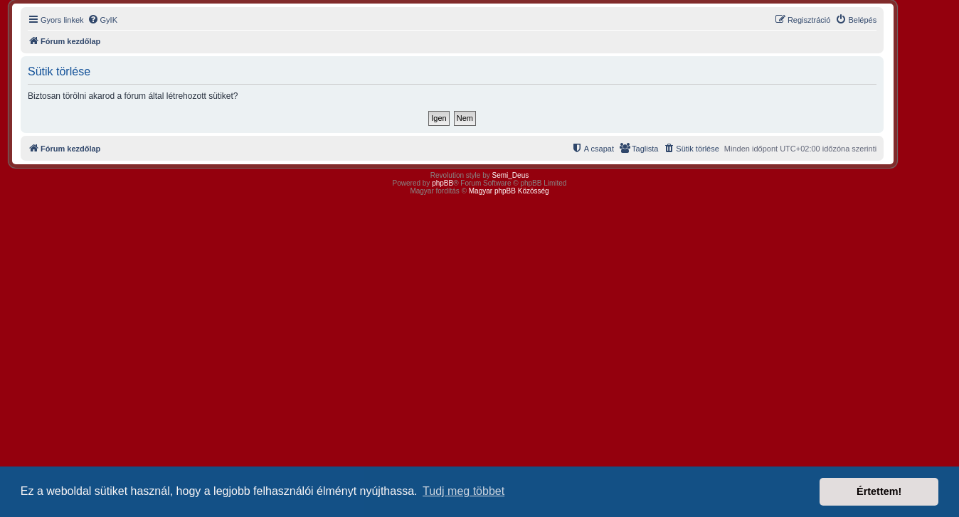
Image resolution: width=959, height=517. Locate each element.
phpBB (442, 183)
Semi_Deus (510, 175)
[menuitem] (102, 19)
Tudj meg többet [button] (463, 491)
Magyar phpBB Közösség (509, 191)
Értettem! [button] (879, 491)
